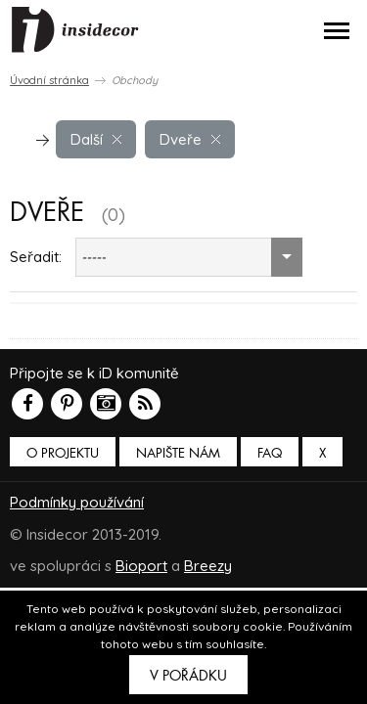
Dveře (190, 139)
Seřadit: (36, 256)
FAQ (269, 453)
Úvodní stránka (49, 80)
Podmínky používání (77, 502)
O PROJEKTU (62, 453)
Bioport (141, 565)
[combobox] (188, 257)
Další (95, 139)
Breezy (208, 565)
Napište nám (178, 453)
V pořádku (188, 675)
